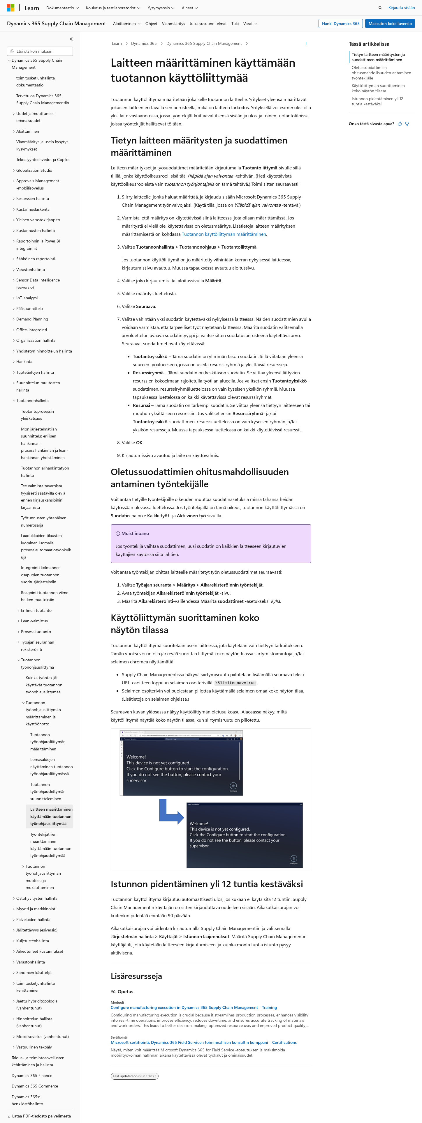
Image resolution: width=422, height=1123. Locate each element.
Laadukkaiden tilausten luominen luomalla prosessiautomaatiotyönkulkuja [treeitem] (46, 526)
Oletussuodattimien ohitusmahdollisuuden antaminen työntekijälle (381, 73)
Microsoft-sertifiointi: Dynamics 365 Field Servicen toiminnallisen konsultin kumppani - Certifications (204, 1042)
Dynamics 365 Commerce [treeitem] (35, 1066)
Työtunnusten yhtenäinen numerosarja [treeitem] (43, 501)
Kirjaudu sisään (401, 7)
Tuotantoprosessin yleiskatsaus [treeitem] (37, 394)
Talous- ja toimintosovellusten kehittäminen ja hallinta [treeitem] (38, 1041)
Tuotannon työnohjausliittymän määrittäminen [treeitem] (48, 721)
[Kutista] (71, 39)
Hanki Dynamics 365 (341, 23)
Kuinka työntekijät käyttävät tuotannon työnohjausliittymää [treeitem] (44, 664)
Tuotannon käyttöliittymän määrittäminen (224, 234)
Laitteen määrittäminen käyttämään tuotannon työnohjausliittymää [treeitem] (51, 796)
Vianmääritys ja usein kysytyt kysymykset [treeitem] (42, 125)
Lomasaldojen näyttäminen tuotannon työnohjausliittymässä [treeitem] (51, 746)
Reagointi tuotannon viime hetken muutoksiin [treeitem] (44, 576)
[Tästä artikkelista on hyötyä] (399, 123)
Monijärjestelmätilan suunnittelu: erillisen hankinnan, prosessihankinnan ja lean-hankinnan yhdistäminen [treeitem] (44, 423)
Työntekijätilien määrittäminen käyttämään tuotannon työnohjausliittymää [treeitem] (50, 824)
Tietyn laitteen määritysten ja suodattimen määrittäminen (378, 57)
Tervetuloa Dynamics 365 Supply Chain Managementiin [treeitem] (42, 79)
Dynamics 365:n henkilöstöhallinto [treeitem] (27, 1080)
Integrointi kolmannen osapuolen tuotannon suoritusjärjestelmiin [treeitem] (41, 554)
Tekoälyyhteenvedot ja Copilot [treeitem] (43, 139)
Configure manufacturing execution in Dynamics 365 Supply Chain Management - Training (194, 1007)
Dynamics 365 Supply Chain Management (204, 43)
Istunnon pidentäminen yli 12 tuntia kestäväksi (377, 101)
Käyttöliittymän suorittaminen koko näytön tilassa (378, 88)
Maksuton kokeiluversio (390, 23)
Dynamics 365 (144, 43)
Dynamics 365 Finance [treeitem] (32, 1055)
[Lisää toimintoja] (306, 43)
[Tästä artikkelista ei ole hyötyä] (406, 123)
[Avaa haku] (380, 8)
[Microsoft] (11, 8)
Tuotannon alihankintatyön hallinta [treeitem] (45, 451)
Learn (117, 43)
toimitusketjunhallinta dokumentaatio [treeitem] (35, 61)
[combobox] (40, 51)
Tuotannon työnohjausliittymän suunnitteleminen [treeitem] (48, 771)
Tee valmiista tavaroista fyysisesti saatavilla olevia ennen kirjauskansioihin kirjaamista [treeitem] (43, 476)
